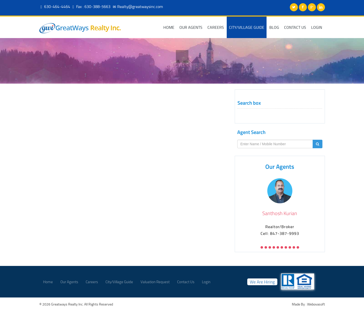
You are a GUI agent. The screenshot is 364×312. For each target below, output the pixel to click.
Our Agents (190, 27)
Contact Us (295, 27)
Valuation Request (155, 281)
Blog (274, 27)
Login (316, 27)
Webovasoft (315, 304)
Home (168, 27)
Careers (215, 27)
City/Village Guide (246, 27)
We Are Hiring (262, 282)
